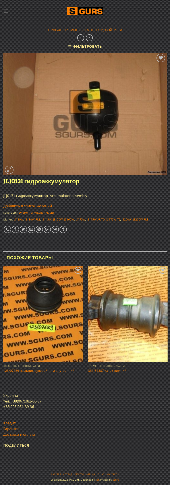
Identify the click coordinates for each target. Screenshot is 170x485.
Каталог (71, 30)
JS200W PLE (140, 219)
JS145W (47, 219)
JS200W (126, 219)
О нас (100, 474)
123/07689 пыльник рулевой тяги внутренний (39, 371)
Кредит (9, 423)
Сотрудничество (73, 474)
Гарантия (11, 428)
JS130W (18, 219)
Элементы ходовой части (102, 30)
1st (97, 479)
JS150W (58, 219)
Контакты (113, 474)
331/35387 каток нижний (107, 371)
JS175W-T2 (113, 219)
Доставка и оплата (19, 434)
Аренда (90, 474)
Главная (54, 30)
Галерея (56, 474)
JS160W (69, 219)
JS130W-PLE (32, 219)
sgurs (116, 479)
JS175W (80, 219)
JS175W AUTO (96, 219)
